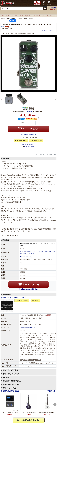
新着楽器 (52, 9)
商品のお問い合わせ (28, 144)
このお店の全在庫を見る (28, 371)
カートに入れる (28, 129)
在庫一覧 (36, 265)
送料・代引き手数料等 (11, 334)
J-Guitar (7, 3)
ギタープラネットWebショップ (48, 30)
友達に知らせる (29, 146)
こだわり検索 (52, 8)
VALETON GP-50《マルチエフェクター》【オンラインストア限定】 (10, 363)
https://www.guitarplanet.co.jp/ (28, 292)
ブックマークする (21, 141)
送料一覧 (29, 111)
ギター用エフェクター (38, 16)
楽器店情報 (8, 259)
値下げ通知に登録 (36, 141)
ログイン (49, 3)
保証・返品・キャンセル (12, 337)
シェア (12, 20)
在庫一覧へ (53, 341)
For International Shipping (28, 134)
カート (44, 3)
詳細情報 (7, 241)
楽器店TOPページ (23, 265)
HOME (2, 16)
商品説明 (7, 159)
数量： (24, 122)
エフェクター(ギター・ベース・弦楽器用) (18, 16)
